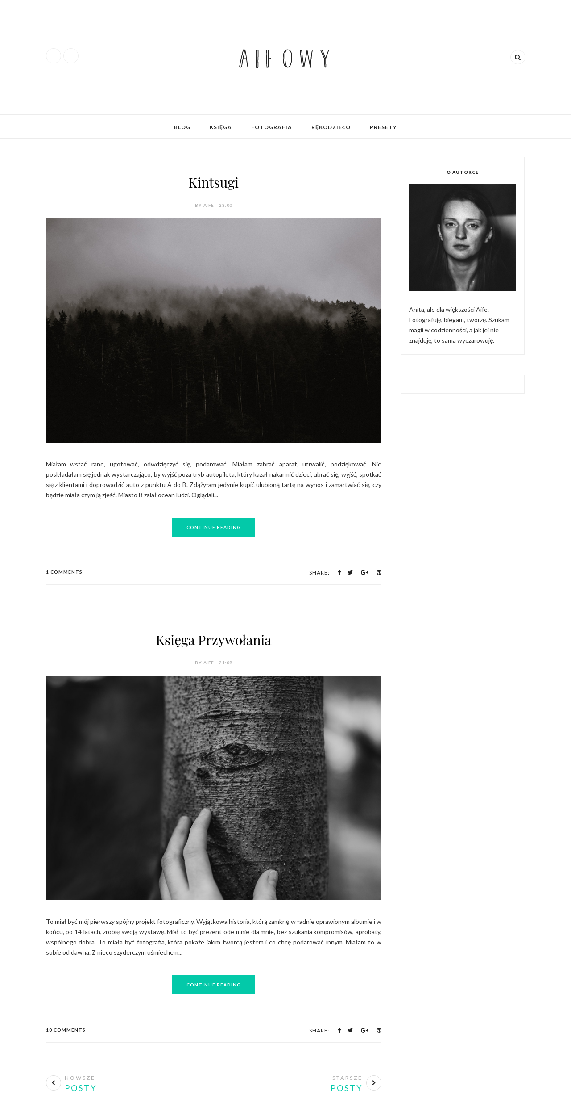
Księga (221, 127)
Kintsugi (214, 182)
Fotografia (271, 127)
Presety (383, 127)
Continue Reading (213, 527)
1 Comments (64, 572)
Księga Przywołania (213, 640)
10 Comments (66, 1029)
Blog (182, 127)
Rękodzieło (331, 127)
